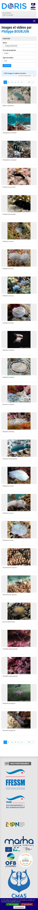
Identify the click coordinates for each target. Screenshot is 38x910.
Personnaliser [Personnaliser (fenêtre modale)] (19, 907)
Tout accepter (12, 904)
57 (29, 82)
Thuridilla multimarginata (10, 649)
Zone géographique (9, 50)
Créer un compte (8, 15)
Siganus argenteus (8, 105)
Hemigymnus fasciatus (9, 133)
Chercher (7, 65)
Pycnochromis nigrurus (10, 567)
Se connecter (7, 13)
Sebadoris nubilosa (8, 350)
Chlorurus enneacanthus (10, 459)
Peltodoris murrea (8, 241)
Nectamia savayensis (9, 703)
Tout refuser (26, 904)
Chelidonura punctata (9, 187)
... (25, 82)
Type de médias (8, 57)
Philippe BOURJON (15, 31)
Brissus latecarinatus (9, 622)
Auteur (5, 43)
